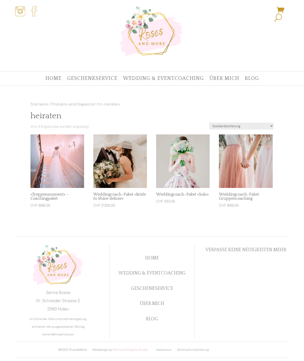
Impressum (163, 350)
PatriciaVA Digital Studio (130, 350)
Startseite (39, 104)
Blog (252, 79)
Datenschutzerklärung (193, 350)
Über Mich (224, 79)
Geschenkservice (92, 79)
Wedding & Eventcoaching (163, 79)
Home (53, 79)
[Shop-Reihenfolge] (241, 126)
